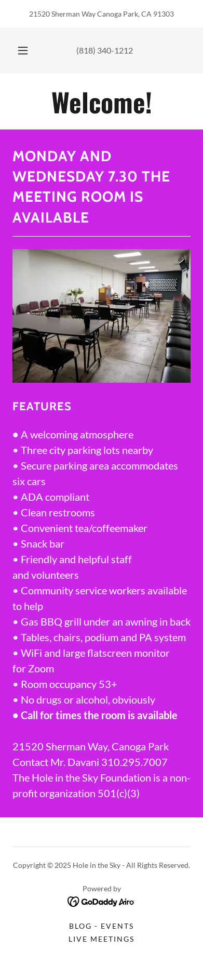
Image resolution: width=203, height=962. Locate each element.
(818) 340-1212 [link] (104, 50)
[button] (22, 50)
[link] (101, 101)
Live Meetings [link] (101, 938)
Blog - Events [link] (101, 925)
